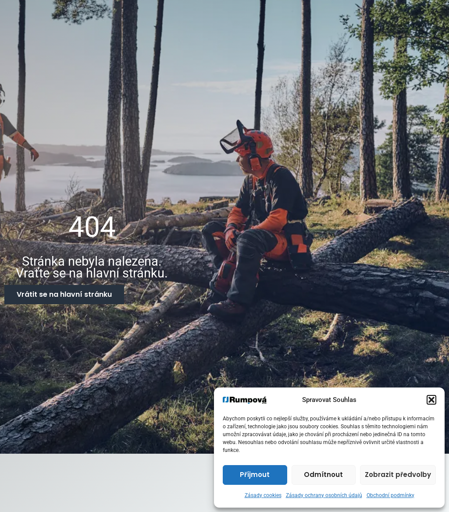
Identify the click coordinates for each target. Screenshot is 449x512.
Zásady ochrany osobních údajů (324, 495)
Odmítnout (323, 474)
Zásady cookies (263, 495)
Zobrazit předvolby (398, 474)
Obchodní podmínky (390, 495)
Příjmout (255, 474)
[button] (431, 399)
